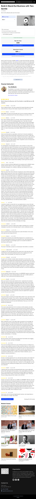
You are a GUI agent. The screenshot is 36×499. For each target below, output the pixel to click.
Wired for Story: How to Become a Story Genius (27, 416)
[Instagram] (18, 480)
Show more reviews (7, 399)
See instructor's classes (12, 95)
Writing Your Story (4, 445)
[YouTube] (13, 480)
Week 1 (3, 19)
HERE (17, 60)
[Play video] (26, 21)
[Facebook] (16, 480)
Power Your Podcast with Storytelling (8, 459)
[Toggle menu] (34, 2)
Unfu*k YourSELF (22, 445)
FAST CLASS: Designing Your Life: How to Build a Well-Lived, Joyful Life (26, 431)
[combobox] (24, 2)
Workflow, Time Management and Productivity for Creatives (25, 459)
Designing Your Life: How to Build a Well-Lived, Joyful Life (8, 431)
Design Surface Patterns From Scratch (8, 415)
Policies (18, 497)
